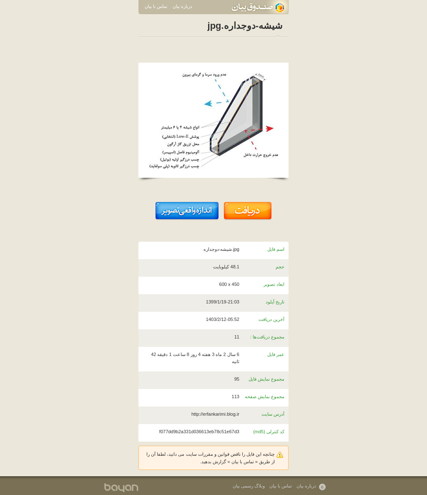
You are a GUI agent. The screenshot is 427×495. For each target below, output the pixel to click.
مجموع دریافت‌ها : (267, 336)
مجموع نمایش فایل (266, 378)
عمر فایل (275, 354)
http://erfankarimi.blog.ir (215, 414)
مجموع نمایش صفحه (264, 396)
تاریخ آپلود (275, 301)
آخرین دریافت (271, 319)
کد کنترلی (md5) (268, 431)
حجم (280, 266)
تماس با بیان (156, 6)
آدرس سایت (272, 414)
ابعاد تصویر (274, 284)
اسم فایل (275, 249)
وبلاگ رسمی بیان (249, 485)
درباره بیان (182, 6)
